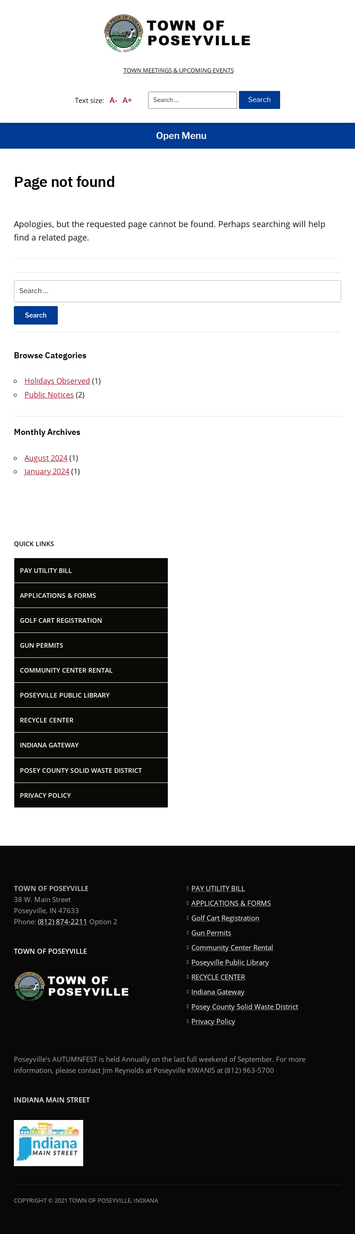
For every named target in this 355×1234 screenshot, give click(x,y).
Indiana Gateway (49, 744)
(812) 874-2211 (62, 921)
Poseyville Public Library (65, 695)
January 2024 (46, 471)
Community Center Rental (66, 670)
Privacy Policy (45, 795)
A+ (127, 100)
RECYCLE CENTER (46, 720)
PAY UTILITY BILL (46, 570)
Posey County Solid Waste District (81, 770)
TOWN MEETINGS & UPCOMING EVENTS (178, 70)
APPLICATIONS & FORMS (58, 595)
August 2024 (45, 458)
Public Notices (49, 395)
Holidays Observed (57, 381)
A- (113, 100)
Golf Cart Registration (61, 620)
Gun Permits (41, 645)
